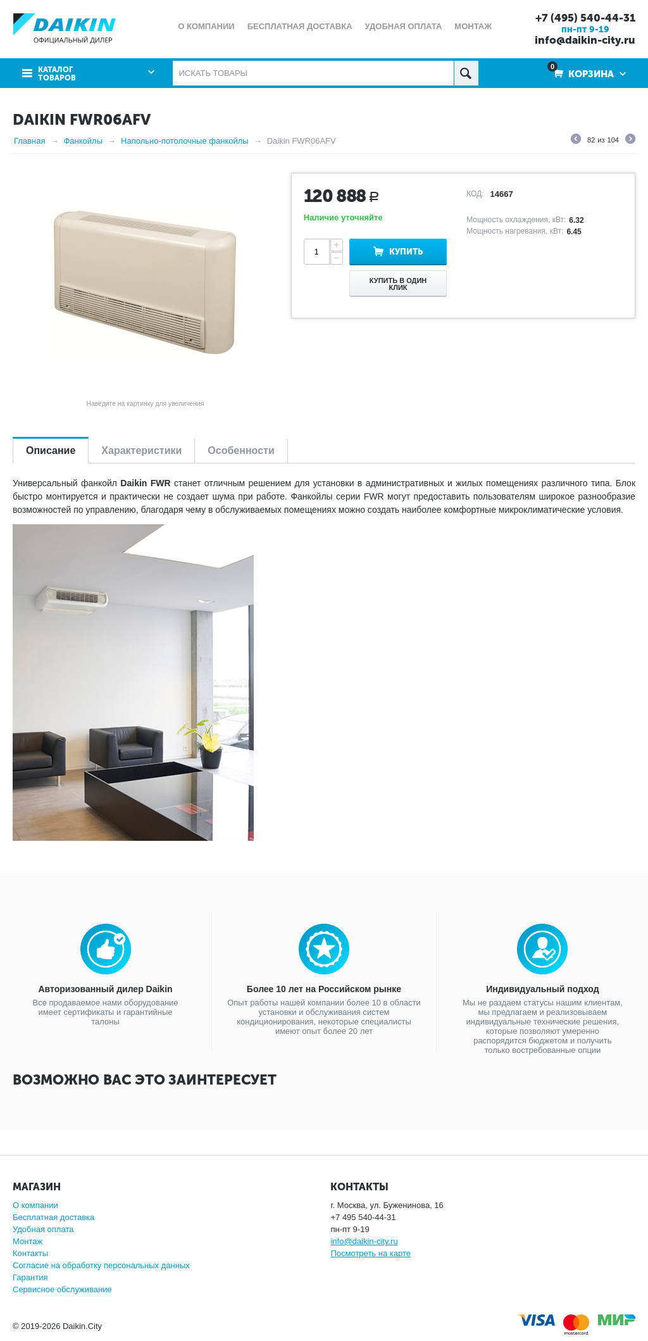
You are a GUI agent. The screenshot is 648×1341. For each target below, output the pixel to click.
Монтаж (27, 1241)
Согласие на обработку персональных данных (101, 1265)
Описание (50, 450)
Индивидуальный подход (542, 989)
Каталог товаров (57, 74)
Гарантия (30, 1277)
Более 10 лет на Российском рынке (324, 989)
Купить (406, 251)
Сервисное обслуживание (62, 1289)
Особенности (241, 450)
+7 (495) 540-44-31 (585, 17)
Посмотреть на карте (370, 1253)
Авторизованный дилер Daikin (106, 989)
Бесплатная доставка (53, 1217)
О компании (35, 1205)
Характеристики (141, 450)
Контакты (30, 1253)
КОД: (474, 193)
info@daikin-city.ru (585, 40)
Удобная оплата (43, 1229)
